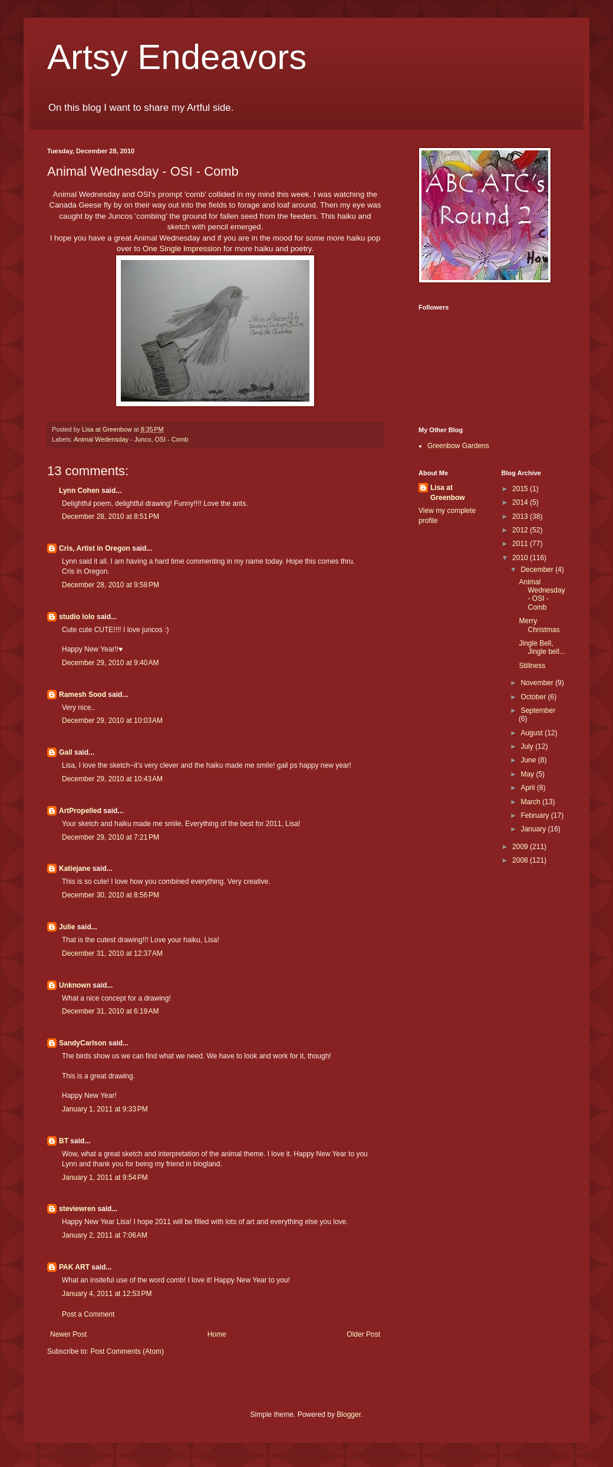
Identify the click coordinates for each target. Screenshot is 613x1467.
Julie (67, 927)
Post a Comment (88, 1314)
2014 (521, 502)
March (531, 802)
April (528, 788)
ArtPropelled (80, 811)
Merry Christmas (539, 625)
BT (63, 1141)
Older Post (363, 1334)
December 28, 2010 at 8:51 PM (110, 516)
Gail (65, 752)
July (527, 746)
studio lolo (77, 617)
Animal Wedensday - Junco (112, 439)
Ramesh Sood (82, 694)
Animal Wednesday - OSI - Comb (542, 594)
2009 (521, 847)
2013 (521, 516)
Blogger (349, 1414)
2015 (521, 489)
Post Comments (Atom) (127, 1351)
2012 (521, 530)
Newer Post (68, 1334)
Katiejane (74, 868)
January (534, 829)
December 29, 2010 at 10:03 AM (112, 720)
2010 (521, 558)
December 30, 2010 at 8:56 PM (110, 895)
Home (216, 1334)
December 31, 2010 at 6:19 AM (110, 1011)
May (528, 774)
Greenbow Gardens (458, 446)
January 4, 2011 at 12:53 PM (106, 1294)
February (535, 815)
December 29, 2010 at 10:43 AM (112, 779)
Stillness (532, 666)
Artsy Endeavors (176, 57)
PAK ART (74, 1267)
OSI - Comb (171, 439)
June (529, 760)
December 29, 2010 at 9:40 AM (110, 663)
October (534, 697)
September (537, 710)
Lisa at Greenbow (447, 492)
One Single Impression (182, 248)
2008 (521, 860)
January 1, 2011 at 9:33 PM (105, 1109)
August (532, 733)
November (537, 683)
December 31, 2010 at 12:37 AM (112, 953)
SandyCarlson (83, 1043)
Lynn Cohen (79, 490)
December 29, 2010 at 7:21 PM (110, 837)
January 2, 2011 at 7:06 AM (104, 1235)
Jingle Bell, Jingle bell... (542, 647)
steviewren (77, 1209)
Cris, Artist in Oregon (94, 548)
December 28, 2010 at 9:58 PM (110, 585)
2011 (521, 544)
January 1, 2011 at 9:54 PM (105, 1177)
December (537, 569)
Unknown (75, 985)
